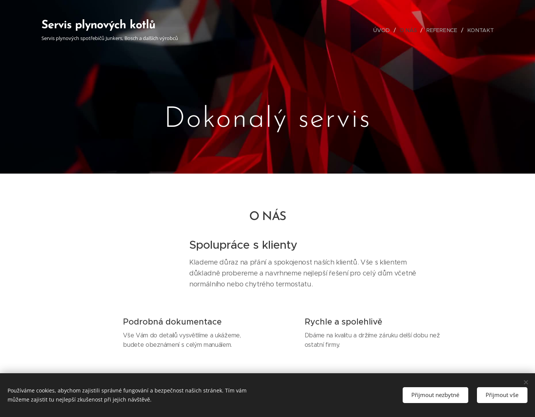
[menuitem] (385, 30)
